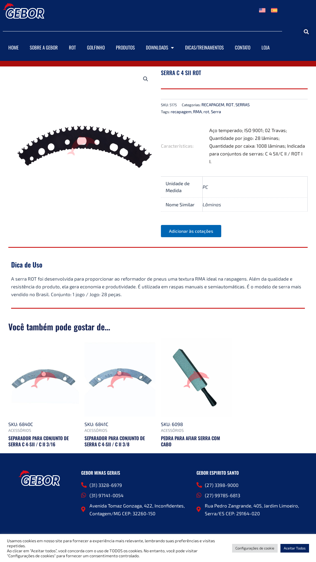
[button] (306, 31)
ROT (72, 47)
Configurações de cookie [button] (254, 548)
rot (206, 111)
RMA (197, 111)
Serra (216, 111)
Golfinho (96, 47)
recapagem (181, 111)
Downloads (160, 48)
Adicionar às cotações (191, 231)
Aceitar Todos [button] (295, 548)
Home (13, 47)
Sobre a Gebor (44, 47)
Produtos (125, 47)
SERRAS (242, 104)
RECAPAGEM (212, 104)
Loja (266, 47)
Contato (242, 47)
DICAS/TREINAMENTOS (204, 47)
